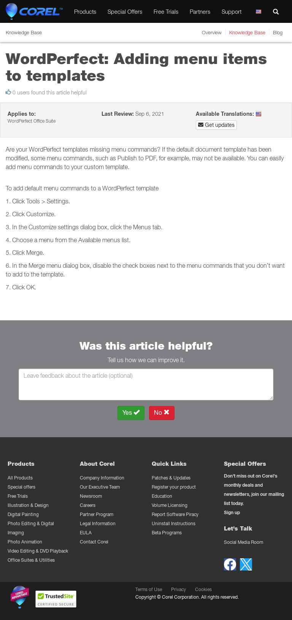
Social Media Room (243, 542)
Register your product (174, 487)
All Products (20, 478)
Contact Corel (94, 542)
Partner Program (96, 514)
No (162, 413)
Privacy (178, 589)
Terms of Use (148, 589)
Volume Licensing (169, 505)
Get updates (216, 124)
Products (85, 11)
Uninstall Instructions (173, 523)
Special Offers (125, 11)
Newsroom (91, 496)
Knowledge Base (247, 32)
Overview (212, 32)
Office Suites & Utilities (31, 560)
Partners (200, 11)
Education (162, 496)
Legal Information (98, 523)
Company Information (102, 478)
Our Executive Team (100, 487)
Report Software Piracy (175, 514)
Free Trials (166, 11)
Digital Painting (23, 514)
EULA (86, 532)
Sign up (232, 512)
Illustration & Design (28, 505)
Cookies (203, 589)
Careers (87, 505)
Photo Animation (25, 542)
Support (231, 11)
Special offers (21, 487)
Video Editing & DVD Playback (38, 551)
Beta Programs (167, 532)
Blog (277, 32)
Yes (131, 413)
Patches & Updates (171, 478)
